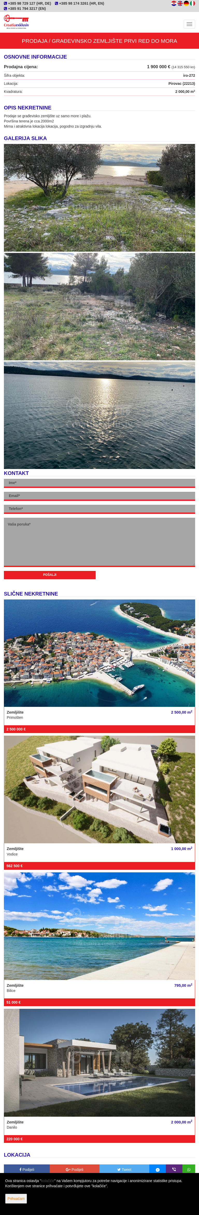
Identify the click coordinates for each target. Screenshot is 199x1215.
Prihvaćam (16, 1199)
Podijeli (26, 1170)
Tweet (124, 1170)
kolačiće (47, 1181)
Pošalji (49, 575)
